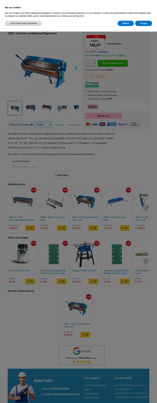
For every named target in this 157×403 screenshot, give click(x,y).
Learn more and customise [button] (23, 23)
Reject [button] (126, 23)
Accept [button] (143, 23)
